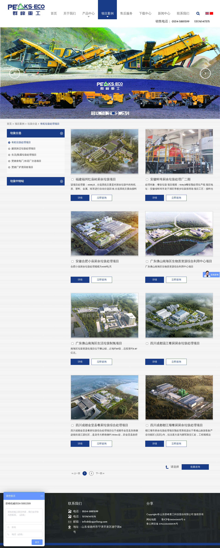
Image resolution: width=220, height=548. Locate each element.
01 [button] (100, 113)
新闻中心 (164, 13)
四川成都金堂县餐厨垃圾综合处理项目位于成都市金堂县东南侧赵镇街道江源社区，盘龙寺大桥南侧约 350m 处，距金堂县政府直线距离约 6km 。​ (104, 433)
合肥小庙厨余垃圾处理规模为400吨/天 (91, 266)
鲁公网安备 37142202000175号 (162, 524)
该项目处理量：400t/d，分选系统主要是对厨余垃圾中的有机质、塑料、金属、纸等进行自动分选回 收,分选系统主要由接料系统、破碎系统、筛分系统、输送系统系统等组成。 (104, 187)
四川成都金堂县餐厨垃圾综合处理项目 (102, 425)
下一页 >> (100, 473)
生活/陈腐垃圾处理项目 (24, 155)
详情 (80, 198)
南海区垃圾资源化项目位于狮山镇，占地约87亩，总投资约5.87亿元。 (104, 351)
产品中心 (88, 13)
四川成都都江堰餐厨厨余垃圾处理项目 (176, 425)
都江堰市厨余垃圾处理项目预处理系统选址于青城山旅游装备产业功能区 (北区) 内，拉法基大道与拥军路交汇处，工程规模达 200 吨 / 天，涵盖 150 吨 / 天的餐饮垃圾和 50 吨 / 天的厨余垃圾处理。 (179, 433)
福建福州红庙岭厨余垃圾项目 (96, 179)
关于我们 (69, 13)
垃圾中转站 (17, 181)
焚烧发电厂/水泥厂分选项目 (26, 161)
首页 (54, 13)
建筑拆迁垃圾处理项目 (24, 148)
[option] (110, 73)
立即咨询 (102, 198)
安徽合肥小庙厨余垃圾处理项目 (97, 261)
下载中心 (145, 13)
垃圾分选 (32, 124)
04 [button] (119, 113)
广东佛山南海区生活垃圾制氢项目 (99, 343)
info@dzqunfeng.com (94, 521)
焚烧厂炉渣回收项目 (22, 167)
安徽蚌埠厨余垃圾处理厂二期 (170, 179)
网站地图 (151, 519)
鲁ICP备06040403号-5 (173, 519)
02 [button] (106, 113)
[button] (14, 73)
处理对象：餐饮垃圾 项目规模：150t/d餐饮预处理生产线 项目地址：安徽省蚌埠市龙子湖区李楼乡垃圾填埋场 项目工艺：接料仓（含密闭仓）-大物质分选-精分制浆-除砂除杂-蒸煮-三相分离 (179, 187)
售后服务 (126, 13)
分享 (149, 503)
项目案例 (107, 13)
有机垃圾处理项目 (49, 124)
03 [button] (113, 113)
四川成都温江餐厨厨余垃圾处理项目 (175, 343)
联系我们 (183, 13)
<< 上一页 (76, 473)
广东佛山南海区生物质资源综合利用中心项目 (181, 261)
